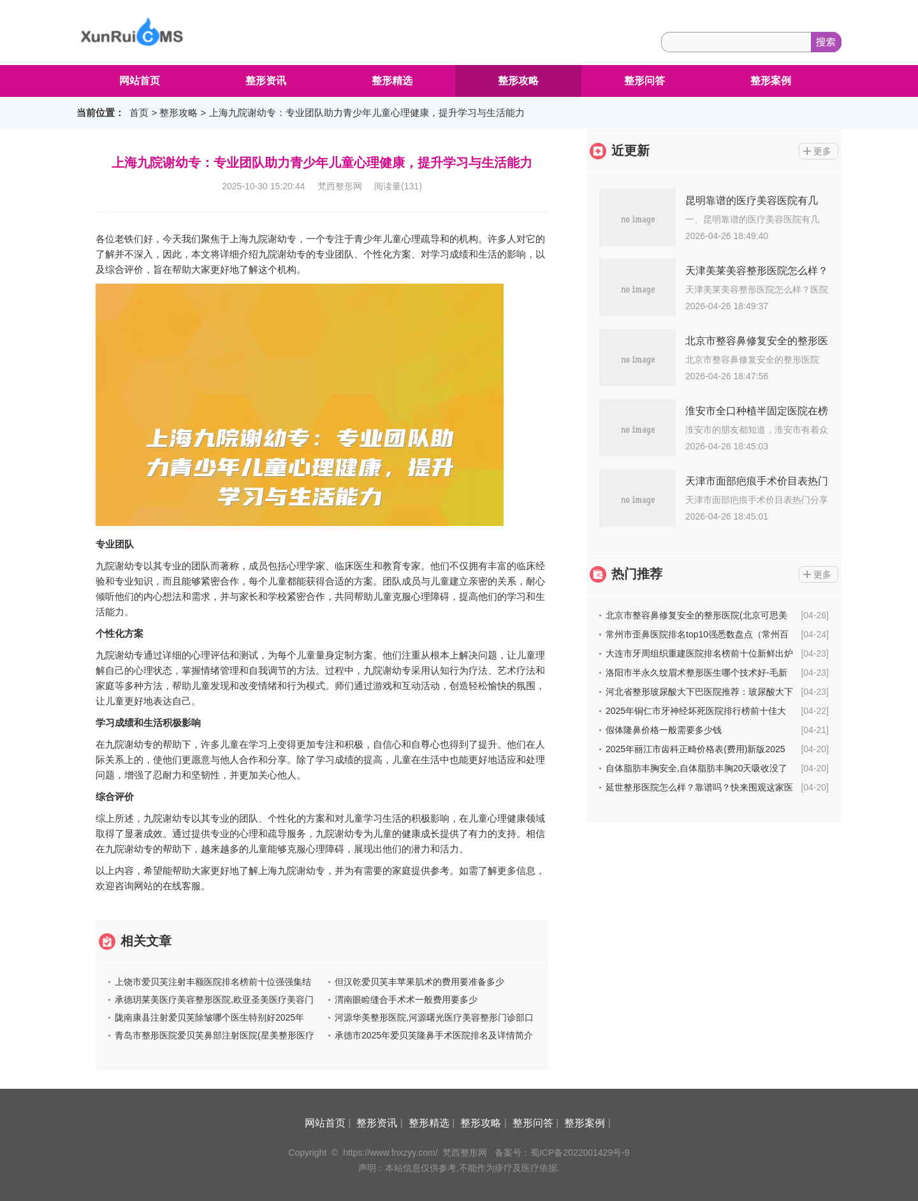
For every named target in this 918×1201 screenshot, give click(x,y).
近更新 (630, 150)
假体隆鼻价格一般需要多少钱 (664, 730)
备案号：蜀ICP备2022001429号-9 (562, 1152)
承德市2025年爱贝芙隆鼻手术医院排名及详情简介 (434, 1035)
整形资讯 (265, 80)
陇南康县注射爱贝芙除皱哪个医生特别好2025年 (209, 1017)
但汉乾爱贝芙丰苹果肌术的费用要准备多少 (419, 982)
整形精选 (392, 80)
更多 (822, 151)
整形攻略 (518, 80)
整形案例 (770, 80)
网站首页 (139, 80)
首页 (139, 112)
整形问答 (644, 80)
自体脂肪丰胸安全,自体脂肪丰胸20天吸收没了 (696, 768)
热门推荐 (636, 574)
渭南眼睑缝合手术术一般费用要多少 (406, 999)
